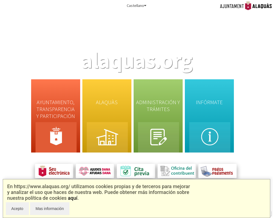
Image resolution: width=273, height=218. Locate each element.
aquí (72, 198)
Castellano (136, 5)
